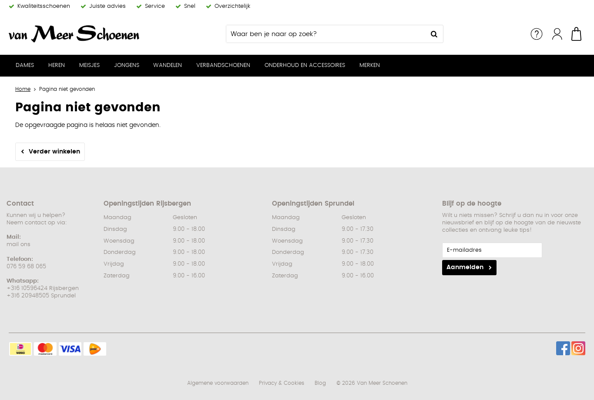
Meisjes (89, 65)
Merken (369, 65)
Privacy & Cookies (281, 383)
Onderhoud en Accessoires (305, 65)
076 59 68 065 (26, 267)
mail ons (18, 244)
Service (537, 34)
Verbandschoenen (223, 65)
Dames (25, 65)
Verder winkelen (54, 152)
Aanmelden (464, 267)
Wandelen (167, 65)
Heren (56, 65)
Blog (320, 383)
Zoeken (434, 34)
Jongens (126, 65)
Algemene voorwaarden (217, 383)
